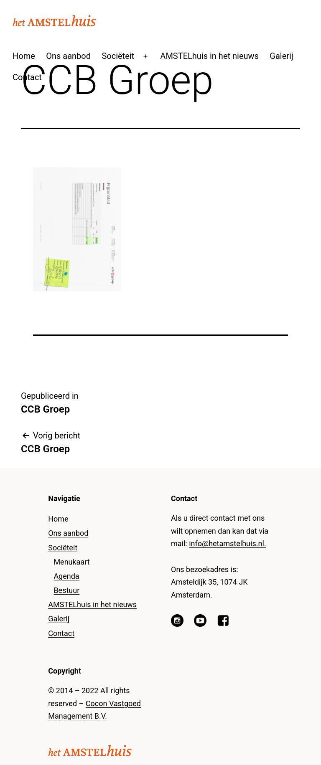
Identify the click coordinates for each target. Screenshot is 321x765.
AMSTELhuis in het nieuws (209, 56)
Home (24, 56)
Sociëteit (118, 56)
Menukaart (71, 561)
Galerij (281, 56)
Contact (27, 77)
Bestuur (66, 590)
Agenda (66, 576)
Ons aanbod (68, 56)
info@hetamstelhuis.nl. (227, 543)
